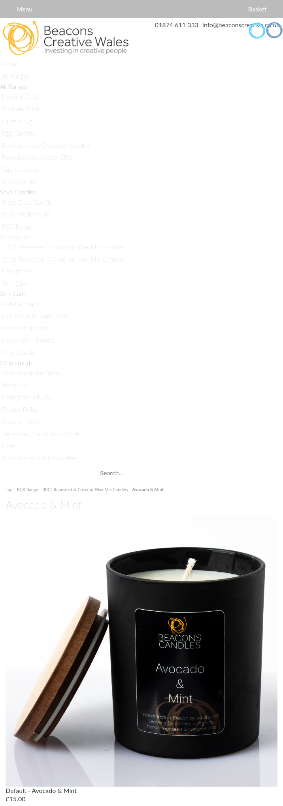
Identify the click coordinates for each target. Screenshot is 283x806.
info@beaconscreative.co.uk (240, 24)
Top (9, 489)
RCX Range (27, 489)
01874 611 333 (176, 24)
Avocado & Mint (147, 489)
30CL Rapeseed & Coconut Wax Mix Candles (85, 489)
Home (65, 38)
